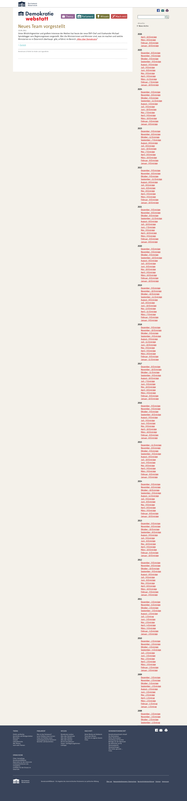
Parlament (87, 16)
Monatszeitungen (114, 747)
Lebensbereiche (18, 741)
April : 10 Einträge (149, 37)
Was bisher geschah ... (116, 749)
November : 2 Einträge (151, 680)
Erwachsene (18, 755)
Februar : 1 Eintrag (149, 703)
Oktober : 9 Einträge (149, 58)
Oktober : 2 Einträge (149, 719)
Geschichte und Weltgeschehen (23, 736)
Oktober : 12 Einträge (150, 137)
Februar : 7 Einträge (149, 82)
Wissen (105, 16)
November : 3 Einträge (151, 644)
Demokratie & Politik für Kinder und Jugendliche (33, 51)
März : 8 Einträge (148, 40)
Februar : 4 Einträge (149, 631)
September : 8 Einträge (151, 414)
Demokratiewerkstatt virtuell (118, 734)
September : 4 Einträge (151, 650)
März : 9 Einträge (148, 197)
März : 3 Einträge (148, 664)
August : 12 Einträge (150, 496)
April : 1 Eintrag (148, 698)
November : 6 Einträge (151, 605)
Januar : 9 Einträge (149, 163)
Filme (86, 740)
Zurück (23, 45)
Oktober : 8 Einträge (149, 215)
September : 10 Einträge (151, 257)
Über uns (109, 781)
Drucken (167, 10)
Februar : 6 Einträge (149, 552)
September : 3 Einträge (151, 610)
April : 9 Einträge (148, 76)
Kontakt (163, 10)
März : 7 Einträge (148, 314)
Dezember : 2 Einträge (150, 641)
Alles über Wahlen (66, 738)
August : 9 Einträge (149, 64)
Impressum (165, 781)
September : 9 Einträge (151, 61)
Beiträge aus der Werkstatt (117, 741)
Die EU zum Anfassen (67, 741)
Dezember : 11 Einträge (151, 445)
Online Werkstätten (115, 738)
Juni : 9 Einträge (148, 384)
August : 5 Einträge (149, 104)
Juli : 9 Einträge (148, 67)
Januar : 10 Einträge (150, 45)
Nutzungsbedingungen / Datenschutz (124, 781)
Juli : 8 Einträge (148, 146)
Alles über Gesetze (66, 740)
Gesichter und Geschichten (45, 741)
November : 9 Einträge (151, 55)
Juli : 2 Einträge (148, 653)
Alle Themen (17, 743)
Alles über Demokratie (87, 39)
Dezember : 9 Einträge (150, 92)
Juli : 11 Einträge (148, 342)
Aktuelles (141, 23)
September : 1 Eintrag (150, 722)
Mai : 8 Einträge (148, 191)
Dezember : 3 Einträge (150, 602)
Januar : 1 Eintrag (149, 706)
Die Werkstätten (114, 736)
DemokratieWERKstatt (117, 731)
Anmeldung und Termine (116, 740)
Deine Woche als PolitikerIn (93, 734)
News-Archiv (144, 26)
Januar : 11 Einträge (150, 359)
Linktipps (63, 745)
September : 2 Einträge (151, 686)
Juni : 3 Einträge (148, 619)
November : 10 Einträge (151, 291)
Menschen (16, 738)
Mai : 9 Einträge (148, 73)
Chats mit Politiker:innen (44, 738)
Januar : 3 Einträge (149, 634)
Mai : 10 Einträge (148, 269)
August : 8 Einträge (149, 143)
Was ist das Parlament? (44, 734)
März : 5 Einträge (148, 628)
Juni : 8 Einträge (148, 70)
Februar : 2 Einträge (149, 667)
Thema (69, 16)
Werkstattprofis (114, 745)
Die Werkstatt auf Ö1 (115, 743)
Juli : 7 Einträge (148, 381)
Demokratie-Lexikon (67, 734)
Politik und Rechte (18, 734)
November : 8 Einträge (151, 95)
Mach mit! (121, 16)
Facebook (159, 10)
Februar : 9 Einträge (149, 121)
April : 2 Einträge (148, 661)
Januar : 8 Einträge (149, 124)
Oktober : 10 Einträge (150, 294)
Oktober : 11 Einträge (150, 372)
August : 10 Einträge (150, 378)
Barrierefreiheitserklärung (146, 781)
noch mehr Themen (19, 745)
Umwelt (15, 740)
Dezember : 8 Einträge (150, 53)
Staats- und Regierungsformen (70, 743)
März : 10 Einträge (149, 118)
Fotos (110, 750)
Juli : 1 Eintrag (147, 616)
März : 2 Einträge (148, 701)
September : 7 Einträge (151, 140)
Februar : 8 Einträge (149, 43)
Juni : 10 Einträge (148, 109)
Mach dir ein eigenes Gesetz (93, 738)
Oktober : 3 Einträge (149, 608)
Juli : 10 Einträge (148, 224)
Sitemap (158, 781)
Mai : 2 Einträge (148, 622)
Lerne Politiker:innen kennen (46, 736)
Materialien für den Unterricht (22, 762)
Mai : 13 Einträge (148, 308)
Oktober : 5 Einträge (149, 683)
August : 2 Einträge (149, 613)
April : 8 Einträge (148, 154)
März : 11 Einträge (149, 79)
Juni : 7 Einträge (148, 227)
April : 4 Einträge (148, 625)
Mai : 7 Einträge (148, 112)
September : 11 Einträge (151, 101)
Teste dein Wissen (90, 736)
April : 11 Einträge (149, 311)
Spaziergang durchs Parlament (46, 740)
